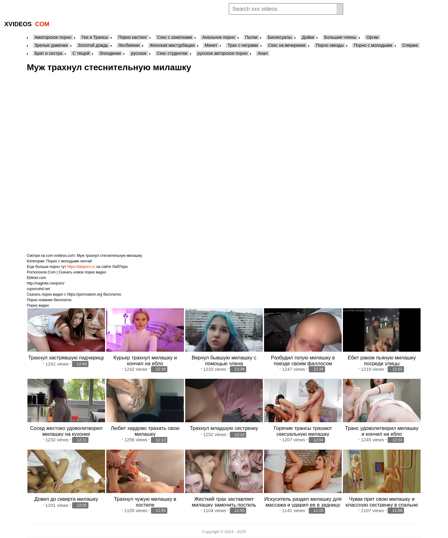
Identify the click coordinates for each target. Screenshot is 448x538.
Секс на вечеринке (287, 45)
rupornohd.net (38, 289)
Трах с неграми (242, 45)
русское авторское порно (222, 53)
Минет (211, 45)
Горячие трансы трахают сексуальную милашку (303, 431)
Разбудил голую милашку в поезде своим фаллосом (303, 360)
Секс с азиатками (174, 37)
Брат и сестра (48, 53)
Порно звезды (330, 45)
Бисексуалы (280, 37)
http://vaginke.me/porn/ (45, 283)
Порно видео (38, 305)
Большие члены (340, 37)
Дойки (308, 37)
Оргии (372, 37)
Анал (263, 53)
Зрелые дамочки (51, 45)
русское (138, 53)
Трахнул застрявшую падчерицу (66, 357)
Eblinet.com (36, 278)
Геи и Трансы (95, 37)
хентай (86, 261)
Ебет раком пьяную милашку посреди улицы (382, 360)
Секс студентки (172, 53)
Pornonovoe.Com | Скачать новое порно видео (66, 272)
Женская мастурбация (172, 45)
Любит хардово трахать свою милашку (145, 431)
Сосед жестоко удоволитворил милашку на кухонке (66, 431)
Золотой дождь (93, 45)
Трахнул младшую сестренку (224, 428)
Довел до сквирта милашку (66, 499)
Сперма (410, 45)
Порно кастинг (132, 37)
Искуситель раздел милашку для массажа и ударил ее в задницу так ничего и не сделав (303, 504)
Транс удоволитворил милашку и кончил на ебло (381, 431)
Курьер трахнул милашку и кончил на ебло (145, 360)
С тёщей (80, 53)
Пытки (251, 37)
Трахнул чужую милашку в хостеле (145, 502)
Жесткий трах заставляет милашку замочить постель (224, 502)
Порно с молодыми (373, 45)
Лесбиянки (129, 45)
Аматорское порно (53, 37)
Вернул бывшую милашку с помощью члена (224, 360)
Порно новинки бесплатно (49, 300)
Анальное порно (218, 37)
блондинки (110, 53)
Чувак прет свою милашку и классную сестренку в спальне (382, 502)
